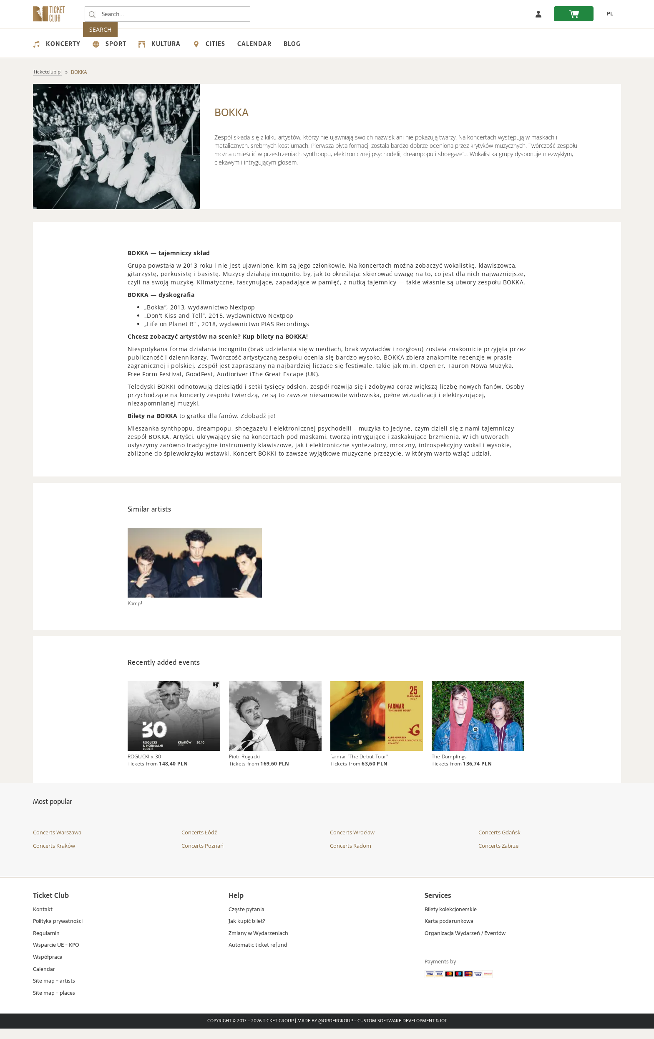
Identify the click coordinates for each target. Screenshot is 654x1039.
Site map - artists (54, 992)
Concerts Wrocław (352, 842)
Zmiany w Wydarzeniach (258, 944)
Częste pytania (246, 920)
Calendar (254, 43)
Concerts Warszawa (57, 842)
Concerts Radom (350, 856)
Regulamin (46, 944)
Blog (292, 43)
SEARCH (269, 14)
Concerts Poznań (202, 856)
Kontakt (43, 920)
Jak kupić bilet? (247, 932)
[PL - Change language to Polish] (607, 13)
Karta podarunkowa (449, 932)
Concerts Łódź (199, 842)
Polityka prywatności (58, 932)
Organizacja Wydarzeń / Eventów (465, 944)
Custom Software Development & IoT (402, 1032)
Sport (109, 43)
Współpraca (48, 968)
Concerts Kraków (54, 856)
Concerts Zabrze (498, 856)
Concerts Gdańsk (499, 842)
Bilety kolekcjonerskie (451, 920)
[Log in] (538, 13)
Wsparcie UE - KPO (56, 956)
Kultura (159, 43)
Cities (209, 43)
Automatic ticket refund (258, 956)
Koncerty (56, 43)
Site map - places (54, 1004)
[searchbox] (168, 14)
